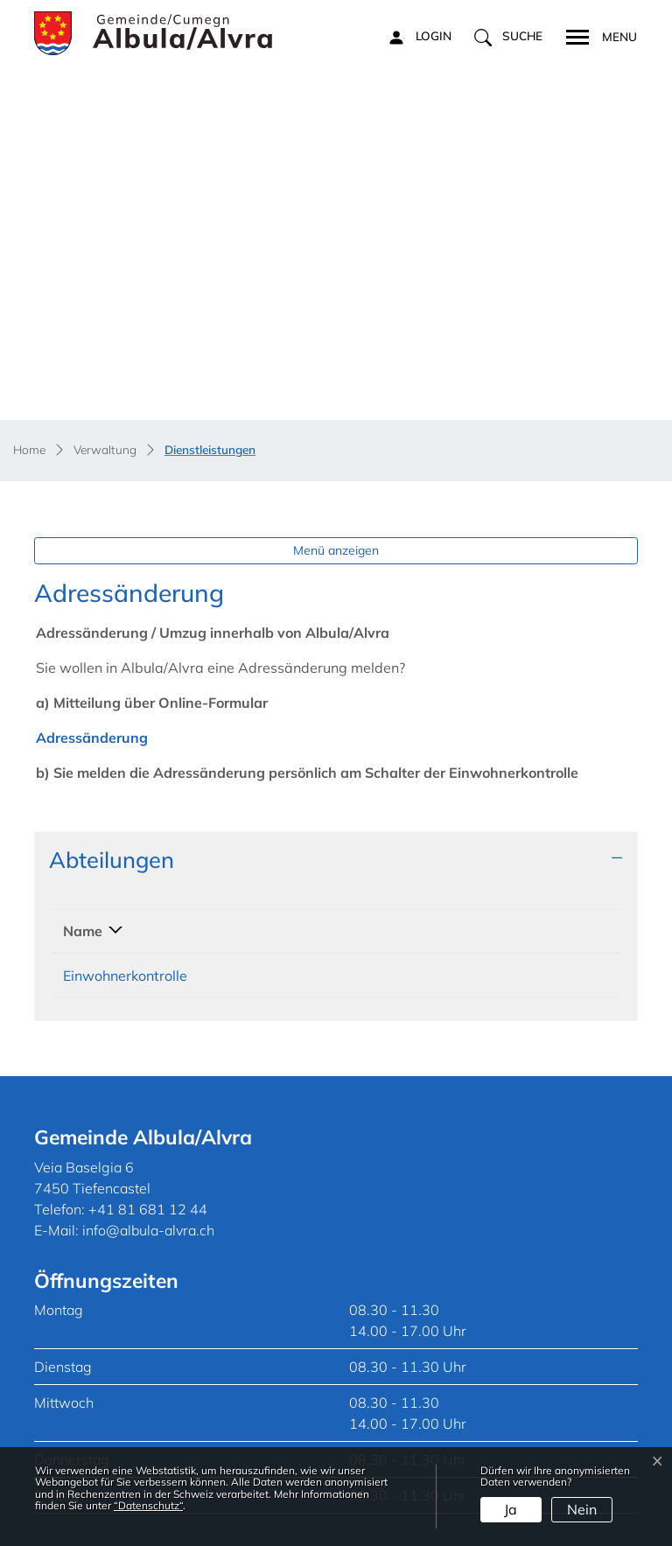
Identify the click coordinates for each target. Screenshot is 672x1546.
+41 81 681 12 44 (307, 783)
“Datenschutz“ (148, 1505)
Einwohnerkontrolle (125, 783)
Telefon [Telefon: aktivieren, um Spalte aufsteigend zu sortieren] (272, 738)
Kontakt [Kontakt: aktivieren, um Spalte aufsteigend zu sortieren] (451, 738)
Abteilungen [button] (111, 667)
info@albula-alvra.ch (148, 1037)
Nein (582, 1509)
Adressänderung (100, 545)
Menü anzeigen (336, 358)
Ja (510, 1509)
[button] (508, 36)
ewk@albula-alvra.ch (494, 783)
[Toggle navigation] (596, 35)
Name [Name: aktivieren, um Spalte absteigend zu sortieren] (82, 738)
